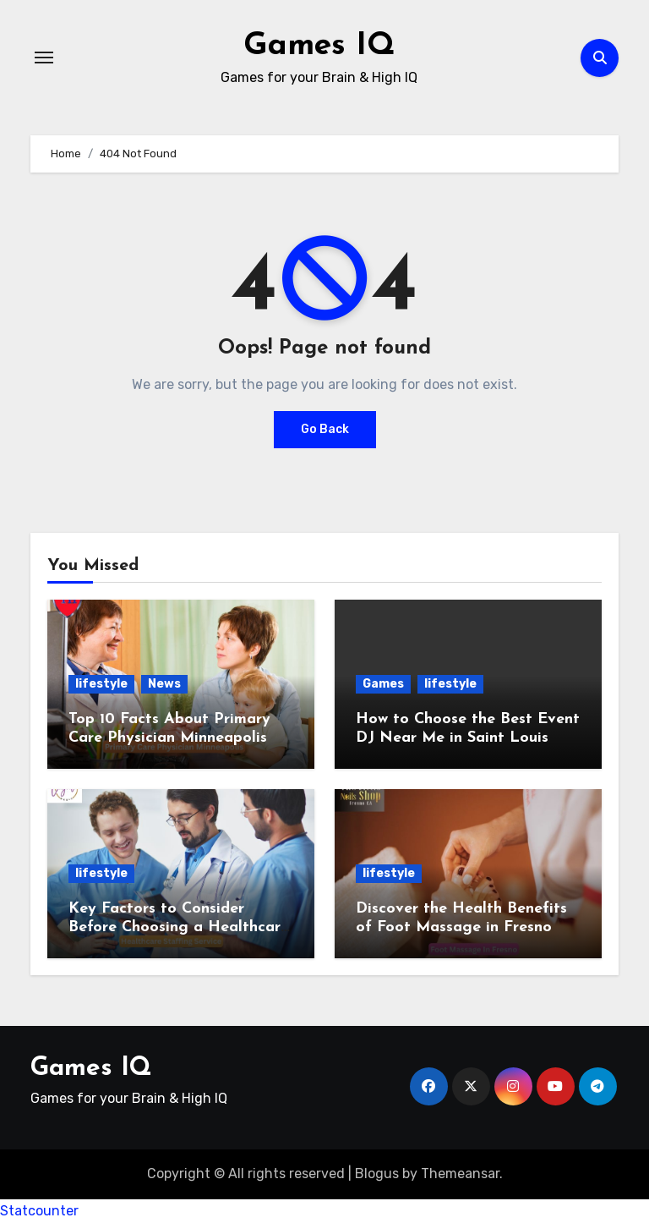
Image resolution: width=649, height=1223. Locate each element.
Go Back (325, 429)
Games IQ (319, 46)
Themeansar (460, 1173)
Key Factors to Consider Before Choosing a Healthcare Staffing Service (178, 927)
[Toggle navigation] (43, 57)
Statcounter (39, 1211)
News (164, 684)
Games (383, 684)
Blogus (377, 1173)
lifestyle (101, 684)
